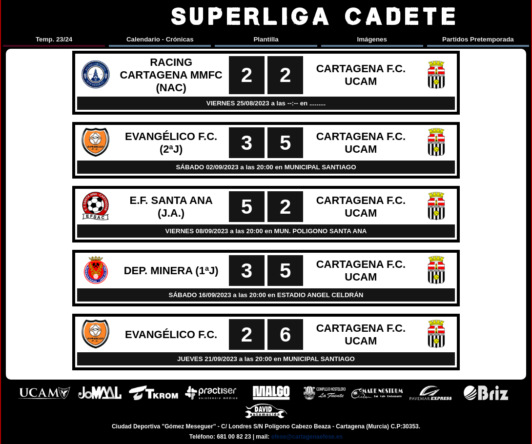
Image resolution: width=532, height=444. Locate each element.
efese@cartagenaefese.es (307, 436)
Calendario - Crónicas (160, 39)
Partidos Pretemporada (478, 39)
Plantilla (265, 39)
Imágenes (372, 39)
